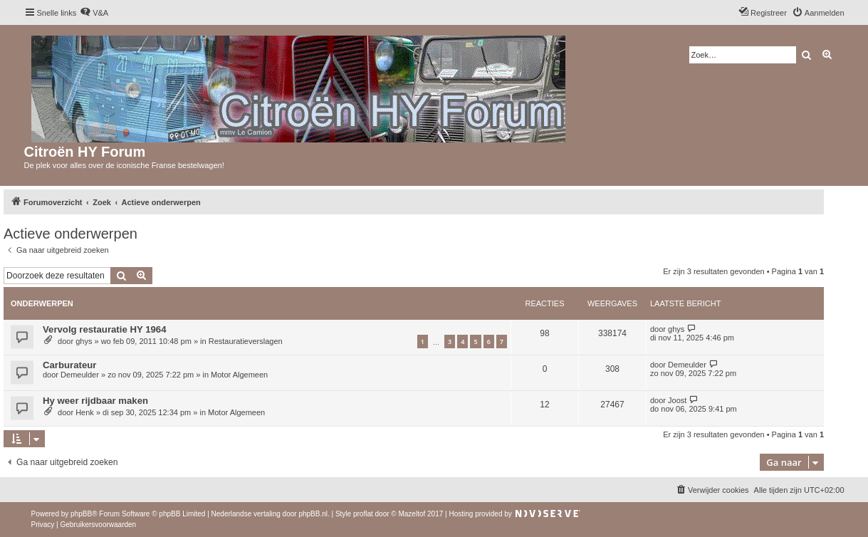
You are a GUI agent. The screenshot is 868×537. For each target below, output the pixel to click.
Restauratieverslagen (246, 341)
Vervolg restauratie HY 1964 (105, 329)
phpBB (81, 514)
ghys (83, 341)
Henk (84, 412)
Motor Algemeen (239, 374)
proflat (363, 514)
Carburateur (69, 365)
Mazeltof (411, 514)
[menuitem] (94, 12)
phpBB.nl (313, 514)
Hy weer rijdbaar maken (95, 400)
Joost (677, 400)
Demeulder (80, 374)
